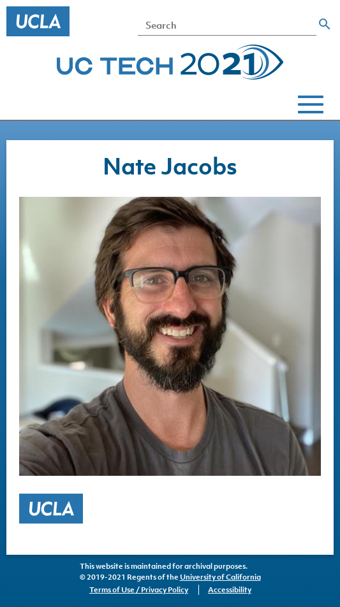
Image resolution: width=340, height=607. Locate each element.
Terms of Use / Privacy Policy (138, 590)
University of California (220, 577)
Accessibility (229, 590)
